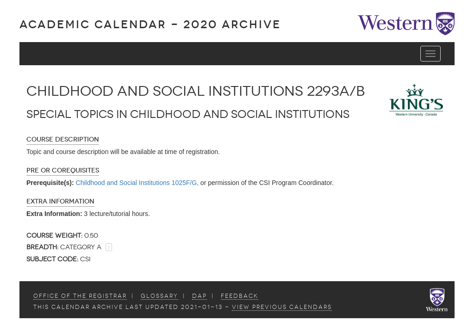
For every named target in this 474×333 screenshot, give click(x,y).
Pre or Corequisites (62, 170)
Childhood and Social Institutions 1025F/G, (137, 182)
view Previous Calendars (282, 307)
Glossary (159, 296)
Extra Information (60, 201)
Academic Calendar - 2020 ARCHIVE (150, 24)
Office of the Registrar (80, 296)
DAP (199, 296)
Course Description (62, 139)
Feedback (239, 296)
